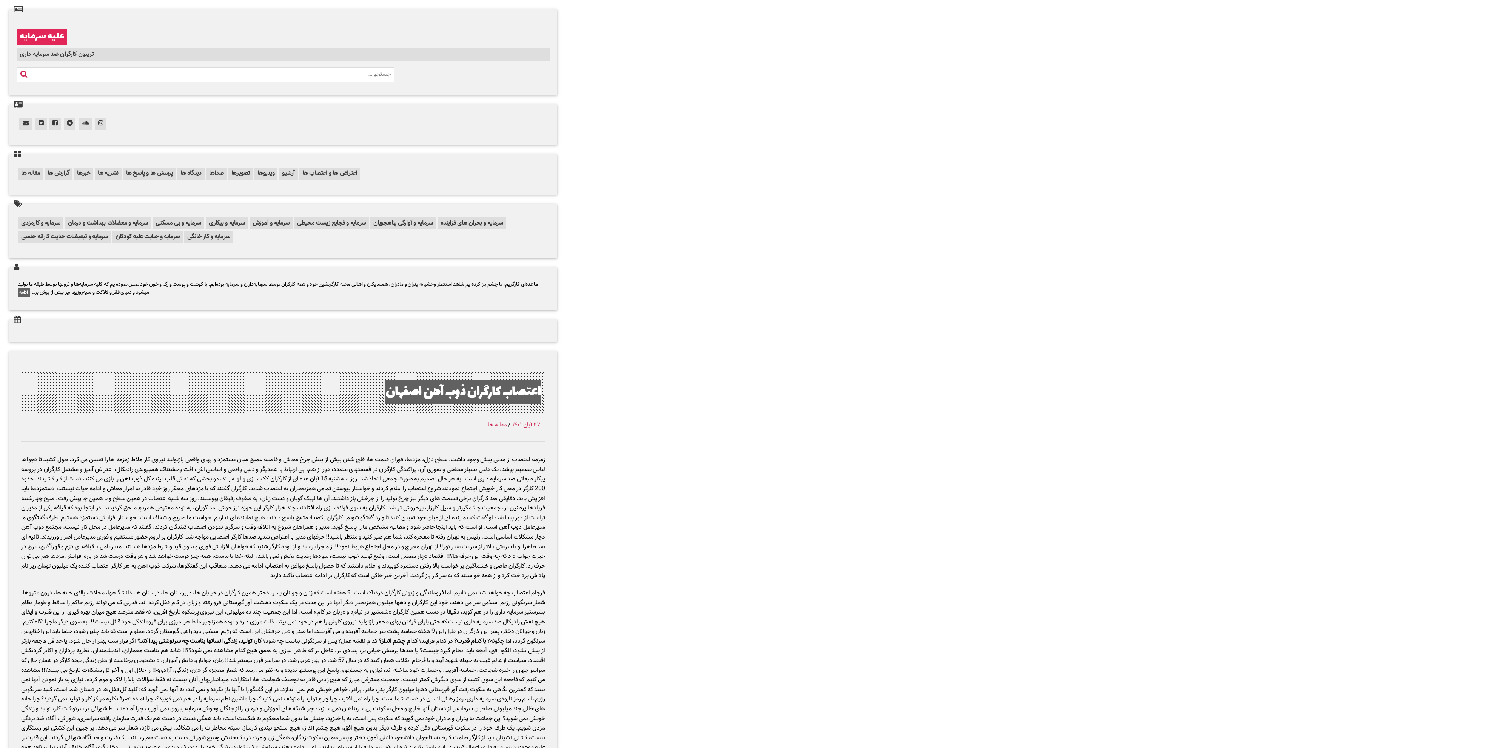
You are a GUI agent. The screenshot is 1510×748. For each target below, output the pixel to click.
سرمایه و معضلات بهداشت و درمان (108, 223)
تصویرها (240, 173)
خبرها (83, 173)
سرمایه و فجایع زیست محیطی (331, 223)
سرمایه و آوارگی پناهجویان (403, 223)
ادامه (24, 292)
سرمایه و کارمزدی (40, 223)
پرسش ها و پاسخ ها (149, 173)
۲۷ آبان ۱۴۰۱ (526, 425)
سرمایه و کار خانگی (208, 237)
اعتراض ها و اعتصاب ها (329, 173)
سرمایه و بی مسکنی (178, 223)
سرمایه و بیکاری (227, 223)
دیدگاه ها (191, 173)
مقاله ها (30, 173)
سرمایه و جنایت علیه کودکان (148, 237)
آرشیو (288, 173)
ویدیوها (265, 173)
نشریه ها (108, 173)
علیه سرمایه (42, 37)
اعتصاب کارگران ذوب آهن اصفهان (463, 392)
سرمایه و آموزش (271, 223)
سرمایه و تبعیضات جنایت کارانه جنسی (64, 237)
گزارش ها (58, 173)
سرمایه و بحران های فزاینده (472, 223)
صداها (216, 173)
